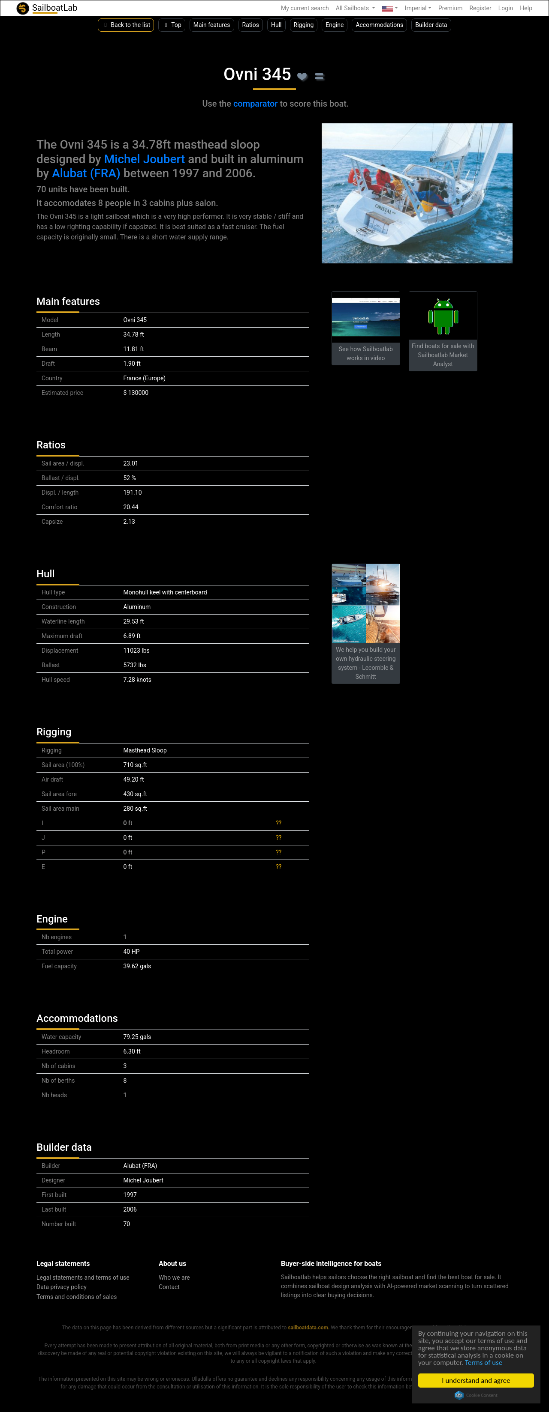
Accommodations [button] (379, 24)
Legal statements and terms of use (83, 1277)
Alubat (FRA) (86, 173)
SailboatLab (46, 8)
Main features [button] (211, 24)
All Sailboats (353, 8)
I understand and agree (476, 1380)
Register (480, 8)
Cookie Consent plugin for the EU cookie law (476, 1395)
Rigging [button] (304, 24)
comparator (255, 104)
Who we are (174, 1277)
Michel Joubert (144, 159)
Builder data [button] (431, 24)
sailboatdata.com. (308, 1328)
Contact (169, 1287)
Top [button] (171, 24)
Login (505, 8)
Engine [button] (335, 24)
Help (526, 8)
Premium (450, 8)
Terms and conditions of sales (76, 1296)
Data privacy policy (61, 1287)
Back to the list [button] (126, 24)
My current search (305, 8)
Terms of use (483, 1362)
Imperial (416, 8)
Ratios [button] (250, 24)
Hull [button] (276, 24)
